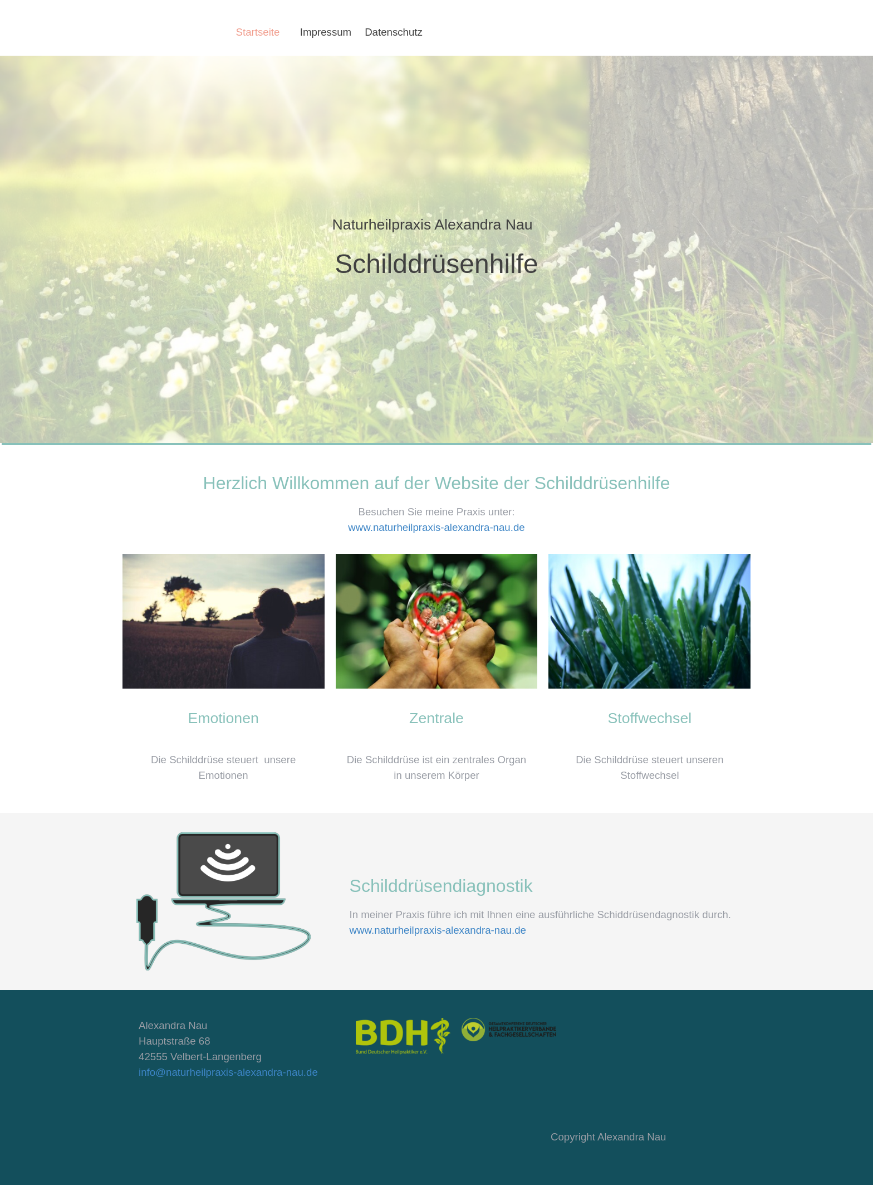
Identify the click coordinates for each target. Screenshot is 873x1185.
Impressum (325, 32)
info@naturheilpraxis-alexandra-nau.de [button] (228, 1072)
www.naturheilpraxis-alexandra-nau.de (436, 527)
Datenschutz (394, 32)
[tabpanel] (436, 248)
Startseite (258, 32)
